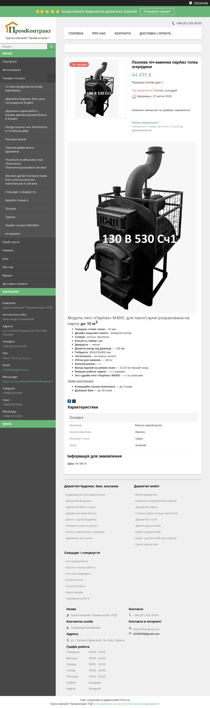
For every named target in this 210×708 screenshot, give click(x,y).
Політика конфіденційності (144, 703)
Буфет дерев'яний (147, 532)
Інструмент (13, 234)
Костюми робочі (77, 561)
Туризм (10, 217)
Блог (6, 259)
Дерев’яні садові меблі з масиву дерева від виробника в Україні (26, 115)
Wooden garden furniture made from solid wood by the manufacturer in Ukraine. (26, 179)
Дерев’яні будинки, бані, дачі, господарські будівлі (25, 100)
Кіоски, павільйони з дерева (85, 532)
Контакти (123, 33)
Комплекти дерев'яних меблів (156, 501)
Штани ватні (74, 580)
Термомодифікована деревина (19, 149)
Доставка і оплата (15, 284)
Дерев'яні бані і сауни (80, 507)
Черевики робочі (77, 598)
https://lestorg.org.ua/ (17, 358)
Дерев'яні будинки (78, 501)
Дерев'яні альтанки (79, 538)
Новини (8, 250)
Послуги (10, 208)
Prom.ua (125, 700)
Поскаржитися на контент (111, 703)
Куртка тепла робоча (80, 567)
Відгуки (7, 275)
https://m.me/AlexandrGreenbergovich (28, 381)
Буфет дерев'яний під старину (156, 538)
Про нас (8, 267)
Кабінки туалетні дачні (81, 526)
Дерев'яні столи (146, 519)
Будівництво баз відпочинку (85, 494)
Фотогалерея (12, 70)
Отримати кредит (157, 11)
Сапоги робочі (75, 586)
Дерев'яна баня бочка (81, 513)
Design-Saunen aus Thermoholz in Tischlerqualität (26, 129)
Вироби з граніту (16, 200)
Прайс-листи (11, 242)
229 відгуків (201, 2)
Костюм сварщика (78, 573)
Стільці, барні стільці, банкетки (156, 513)
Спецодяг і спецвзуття (20, 192)
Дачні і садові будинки (81, 519)
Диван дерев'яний (148, 526)
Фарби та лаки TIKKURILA (22, 225)
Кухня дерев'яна (146, 544)
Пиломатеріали (15, 139)
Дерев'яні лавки (146, 507)
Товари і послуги (14, 78)
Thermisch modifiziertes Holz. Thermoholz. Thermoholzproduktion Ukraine (25, 163)
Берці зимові (74, 592)
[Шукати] (51, 46)
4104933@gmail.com (15, 370)
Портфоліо (10, 61)
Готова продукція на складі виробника (23, 88)
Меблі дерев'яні (146, 494)
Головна (76, 33)
